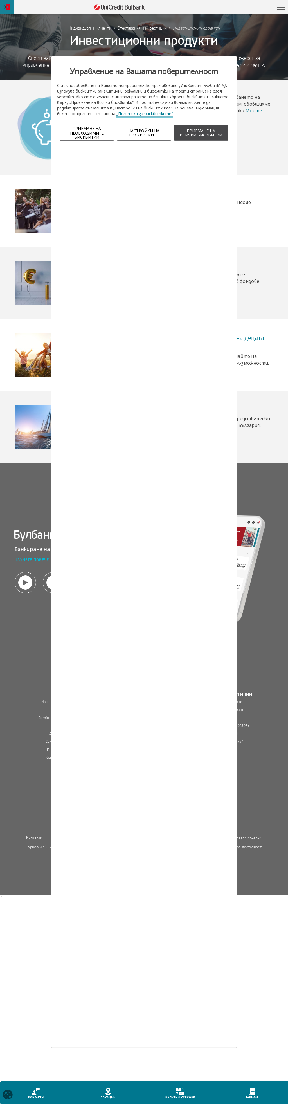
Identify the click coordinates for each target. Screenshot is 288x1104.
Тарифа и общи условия (46, 847)
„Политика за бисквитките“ (144, 113)
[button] (281, 7)
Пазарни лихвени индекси (239, 837)
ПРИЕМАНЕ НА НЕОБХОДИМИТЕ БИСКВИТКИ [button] (87, 133)
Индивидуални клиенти (89, 28)
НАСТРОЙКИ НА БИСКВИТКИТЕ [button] (143, 133)
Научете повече (32, 560)
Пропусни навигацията (243, 7)
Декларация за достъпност (239, 847)
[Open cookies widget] (8, 1095)
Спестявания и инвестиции (142, 28)
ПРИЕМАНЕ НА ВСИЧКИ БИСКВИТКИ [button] (201, 133)
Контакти (34, 837)
